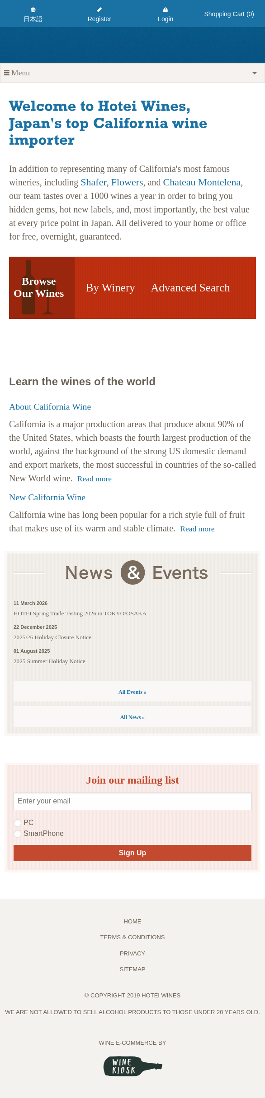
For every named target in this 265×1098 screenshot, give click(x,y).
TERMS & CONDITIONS (132, 937)
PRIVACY (132, 953)
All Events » (132, 692)
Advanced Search (190, 287)
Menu (17, 73)
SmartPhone (39, 834)
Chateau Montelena (202, 182)
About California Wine (50, 406)
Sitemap (132, 969)
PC (23, 823)
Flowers (127, 182)
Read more (94, 478)
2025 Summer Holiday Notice (49, 661)
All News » (132, 717)
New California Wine (47, 497)
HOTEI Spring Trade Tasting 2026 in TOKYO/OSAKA (80, 613)
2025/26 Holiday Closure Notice (52, 637)
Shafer (93, 182)
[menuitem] (33, 13)
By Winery (110, 287)
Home (133, 921)
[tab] (132, 73)
